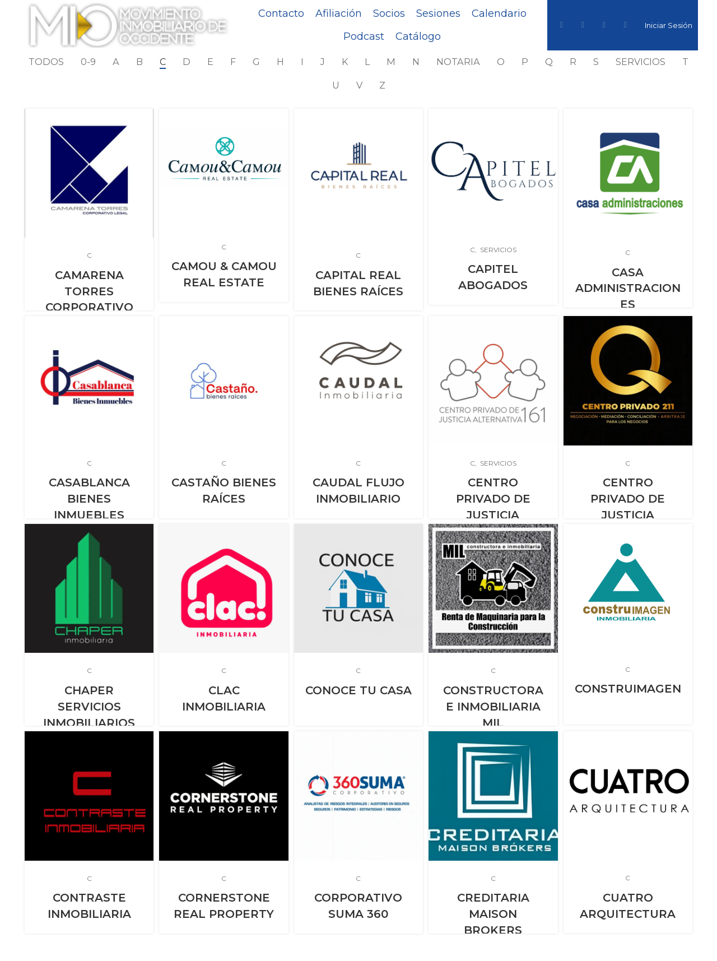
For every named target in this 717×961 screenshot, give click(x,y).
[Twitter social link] (582, 25)
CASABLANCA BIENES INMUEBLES (89, 498)
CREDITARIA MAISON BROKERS (493, 913)
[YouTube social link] (625, 25)
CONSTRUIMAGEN (628, 688)
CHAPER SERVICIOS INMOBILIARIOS (89, 705)
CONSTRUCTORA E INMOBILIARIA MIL (493, 705)
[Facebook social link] (561, 25)
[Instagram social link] (603, 25)
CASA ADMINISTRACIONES (628, 287)
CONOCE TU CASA (358, 690)
